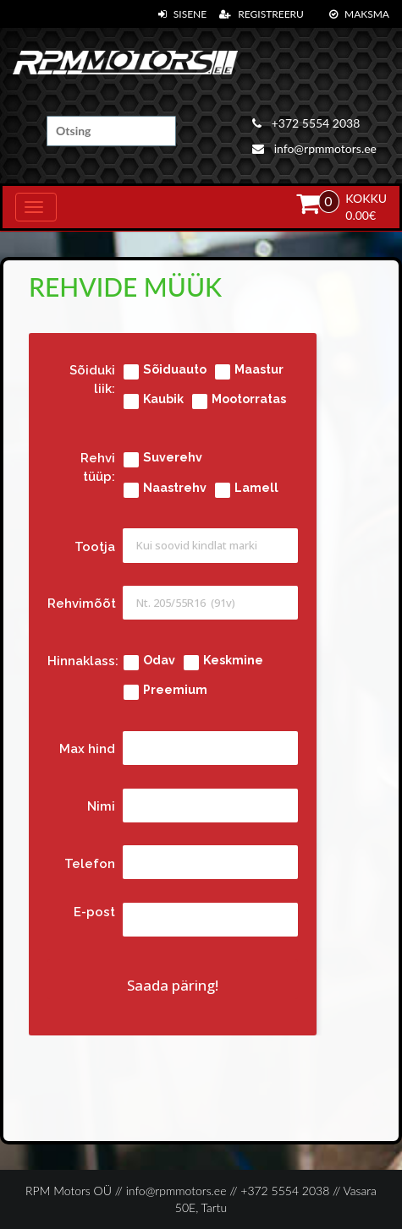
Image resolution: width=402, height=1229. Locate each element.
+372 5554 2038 (306, 123)
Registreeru (261, 14)
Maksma (359, 14)
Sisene (182, 14)
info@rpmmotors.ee (314, 148)
